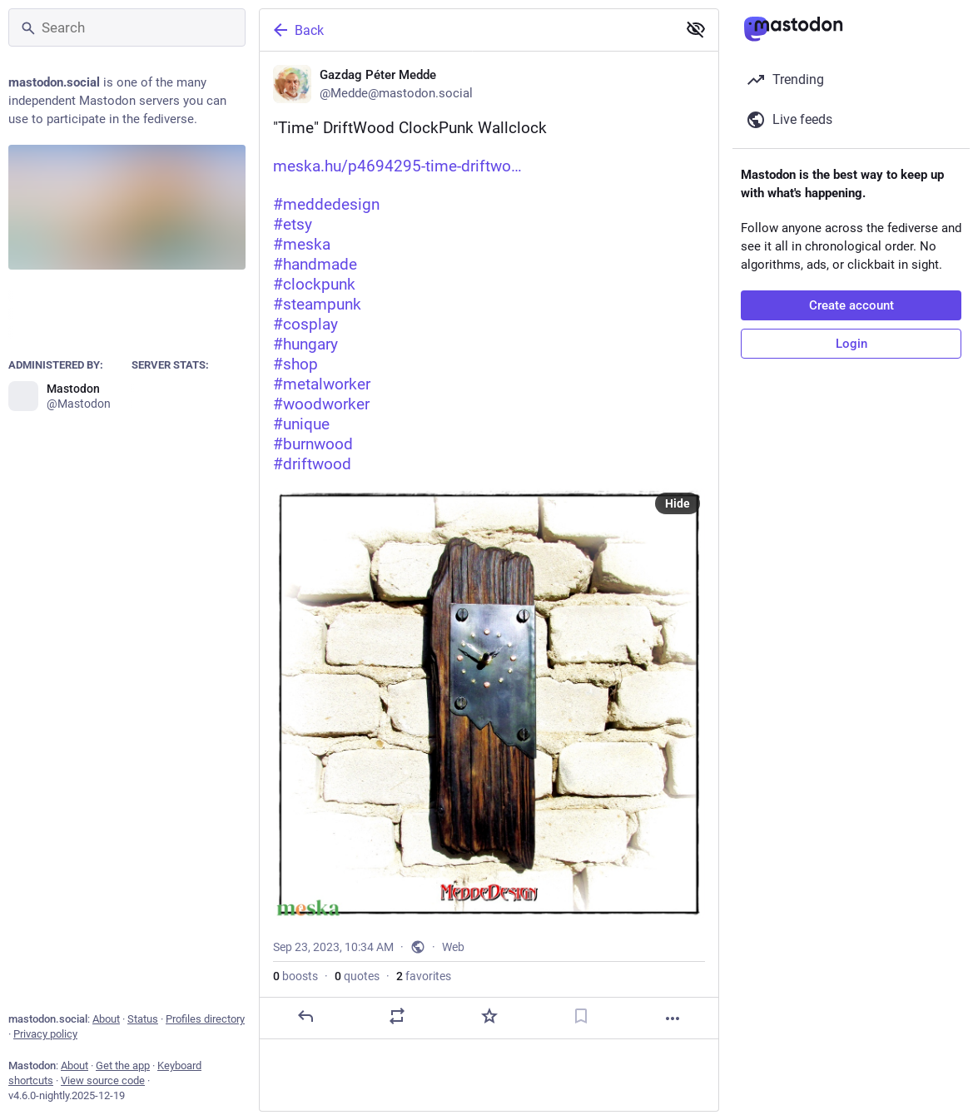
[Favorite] (489, 1016)
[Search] (127, 27)
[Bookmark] (581, 1016)
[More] (673, 1018)
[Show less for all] (695, 29)
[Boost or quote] (397, 1016)
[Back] (466, 30)
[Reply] (305, 1016)
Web (453, 947)
